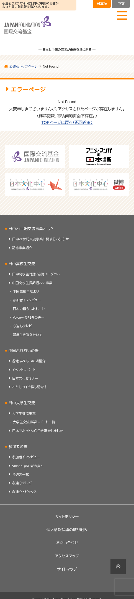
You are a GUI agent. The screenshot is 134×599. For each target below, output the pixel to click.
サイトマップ (67, 569)
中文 (121, 4)
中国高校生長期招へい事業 (32, 283)
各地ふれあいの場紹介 (29, 361)
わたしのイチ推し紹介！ (29, 387)
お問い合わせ (67, 543)
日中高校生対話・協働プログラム (36, 274)
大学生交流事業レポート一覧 (34, 422)
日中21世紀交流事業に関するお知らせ (40, 239)
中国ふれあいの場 (23, 351)
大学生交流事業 (24, 414)
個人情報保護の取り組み (67, 530)
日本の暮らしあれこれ (29, 309)
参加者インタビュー (27, 300)
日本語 (101, 4)
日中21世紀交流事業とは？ (31, 229)
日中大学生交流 (21, 403)
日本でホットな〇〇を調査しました (37, 431)
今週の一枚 (20, 474)
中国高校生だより (26, 292)
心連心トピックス (24, 492)
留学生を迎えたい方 (28, 335)
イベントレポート (24, 370)
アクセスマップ (67, 556)
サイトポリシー (67, 517)
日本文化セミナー (25, 378)
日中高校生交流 (21, 264)
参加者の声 (17, 447)
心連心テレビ (22, 326)
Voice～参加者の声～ (29, 318)
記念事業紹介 (22, 248)
